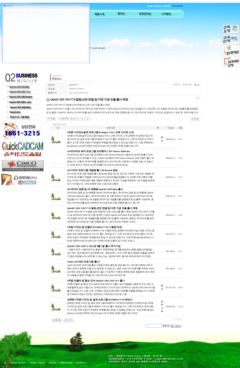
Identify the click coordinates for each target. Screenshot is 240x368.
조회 (180, 128)
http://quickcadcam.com (78, 93)
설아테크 (73, 85)
